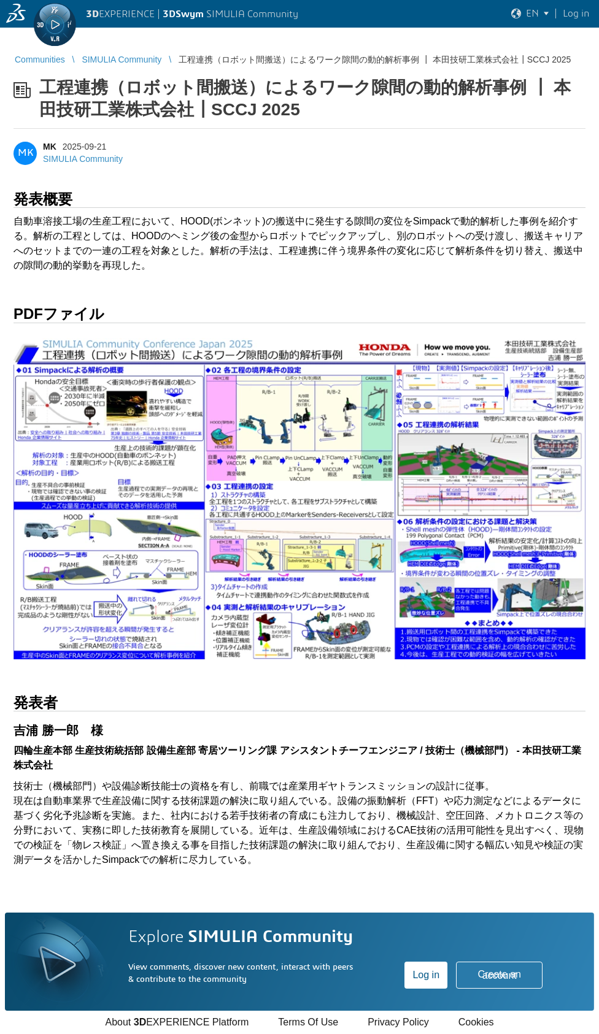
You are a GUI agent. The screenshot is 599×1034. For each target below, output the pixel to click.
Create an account (499, 975)
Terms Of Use (308, 1022)
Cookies (476, 1022)
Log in (425, 975)
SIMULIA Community (83, 159)
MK (49, 146)
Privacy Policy (398, 1022)
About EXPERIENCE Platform (177, 1022)
